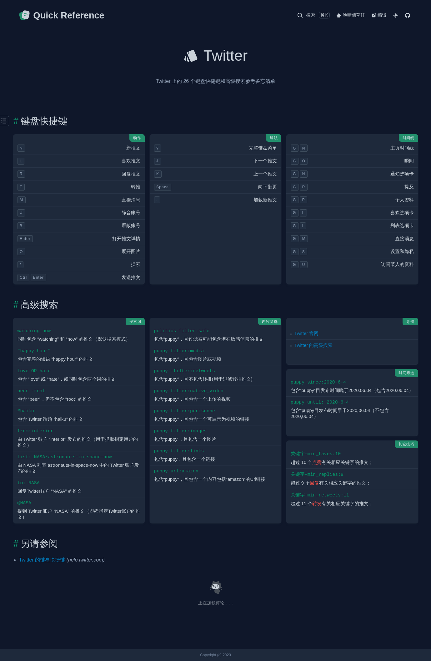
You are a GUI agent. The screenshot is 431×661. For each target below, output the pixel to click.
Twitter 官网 (306, 333)
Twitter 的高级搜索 (313, 345)
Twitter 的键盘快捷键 (42, 559)
